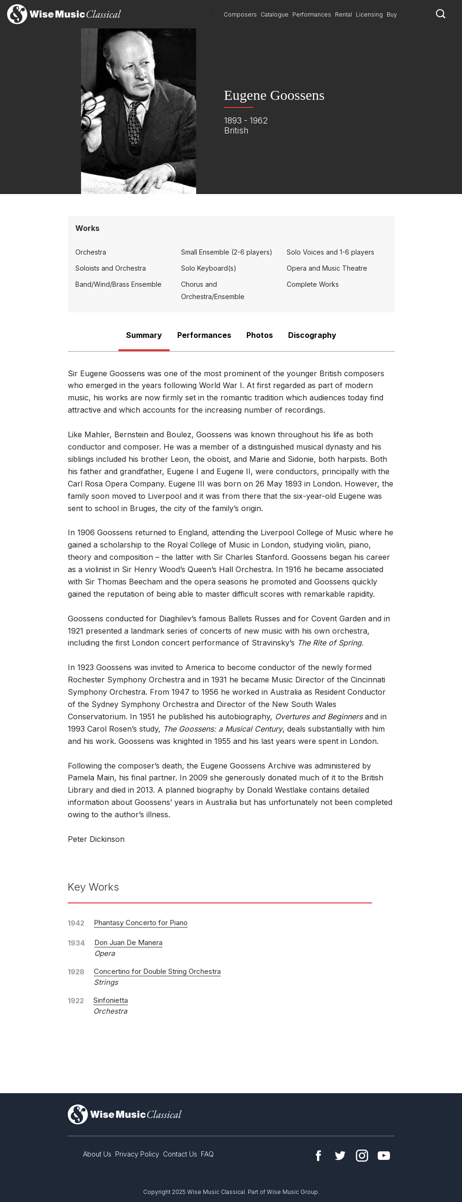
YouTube (384, 1155)
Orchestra (90, 252)
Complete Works (313, 284)
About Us (97, 1154)
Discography (312, 335)
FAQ (207, 1154)
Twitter (340, 1155)
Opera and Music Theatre (327, 268)
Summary (144, 335)
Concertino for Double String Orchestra (157, 971)
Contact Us (180, 1154)
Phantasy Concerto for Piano (141, 922)
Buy (392, 14)
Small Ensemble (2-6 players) (226, 252)
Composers (240, 14)
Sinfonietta (110, 1000)
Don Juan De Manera (128, 942)
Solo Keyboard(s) (208, 268)
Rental (343, 14)
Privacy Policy (137, 1154)
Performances (311, 14)
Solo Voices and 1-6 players (330, 252)
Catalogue (275, 14)
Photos (259, 335)
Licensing (369, 14)
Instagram (362, 1155)
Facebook (318, 1155)
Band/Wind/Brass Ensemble (118, 284)
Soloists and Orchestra (110, 268)
